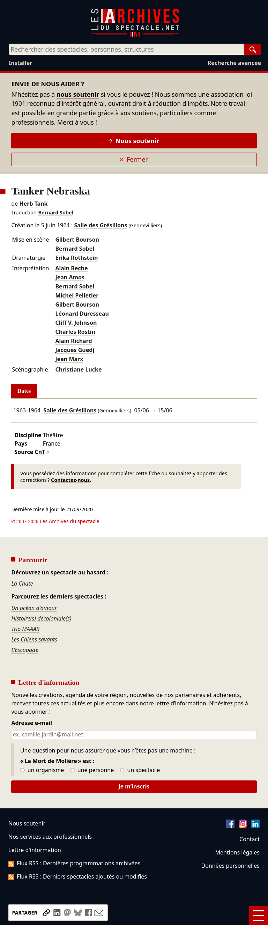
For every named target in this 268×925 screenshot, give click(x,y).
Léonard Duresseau (82, 313)
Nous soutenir (133, 141)
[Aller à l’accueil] (135, 35)
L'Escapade (24, 650)
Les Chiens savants (34, 639)
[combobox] (126, 49)
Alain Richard (73, 341)
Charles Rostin (75, 332)
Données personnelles (230, 865)
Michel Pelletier (76, 295)
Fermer (133, 159)
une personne (92, 770)
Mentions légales (237, 852)
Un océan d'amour (34, 608)
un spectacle (140, 770)
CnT (40, 452)
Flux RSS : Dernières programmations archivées (74, 863)
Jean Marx (69, 359)
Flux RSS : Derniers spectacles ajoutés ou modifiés (77, 876)
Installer (20, 63)
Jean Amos (69, 277)
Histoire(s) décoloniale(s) (41, 618)
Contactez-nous (70, 480)
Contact (249, 839)
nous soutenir (78, 94)
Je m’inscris (133, 786)
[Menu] (258, 915)
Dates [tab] (24, 391)
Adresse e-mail (31, 723)
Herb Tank (33, 203)
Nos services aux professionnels (50, 836)
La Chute (22, 583)
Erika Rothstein (76, 258)
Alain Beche (71, 268)
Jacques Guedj (74, 350)
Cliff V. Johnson (76, 322)
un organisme (42, 770)
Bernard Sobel (55, 212)
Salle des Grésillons (100, 225)
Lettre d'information (34, 850)
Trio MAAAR (25, 629)
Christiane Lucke (78, 369)
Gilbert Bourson (77, 239)
